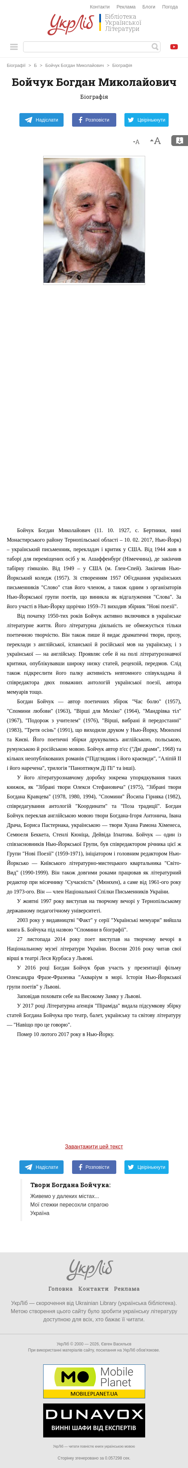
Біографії (16, 65)
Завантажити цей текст (94, 1146)
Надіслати (41, 120)
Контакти (99, 6)
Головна (60, 1288)
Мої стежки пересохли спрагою (69, 1205)
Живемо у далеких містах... (64, 1196)
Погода (170, 6)
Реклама (126, 6)
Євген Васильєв (116, 1344)
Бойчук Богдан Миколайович (74, 65)
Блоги (148, 6)
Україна (39, 1213)
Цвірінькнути (146, 120)
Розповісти (94, 120)
